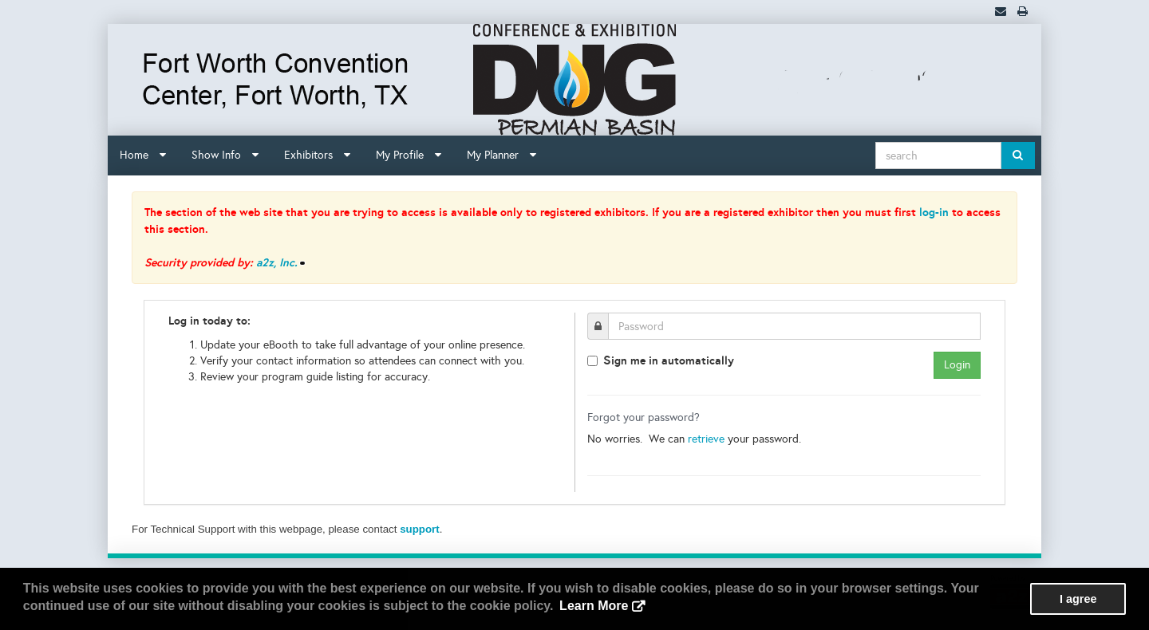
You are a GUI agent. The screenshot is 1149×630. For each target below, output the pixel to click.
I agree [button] (1078, 599)
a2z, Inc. (277, 262)
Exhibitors (317, 155)
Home (143, 155)
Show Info (225, 155)
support (420, 529)
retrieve (706, 439)
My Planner (501, 155)
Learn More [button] (593, 605)
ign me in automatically (668, 360)
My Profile (408, 155)
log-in (934, 212)
